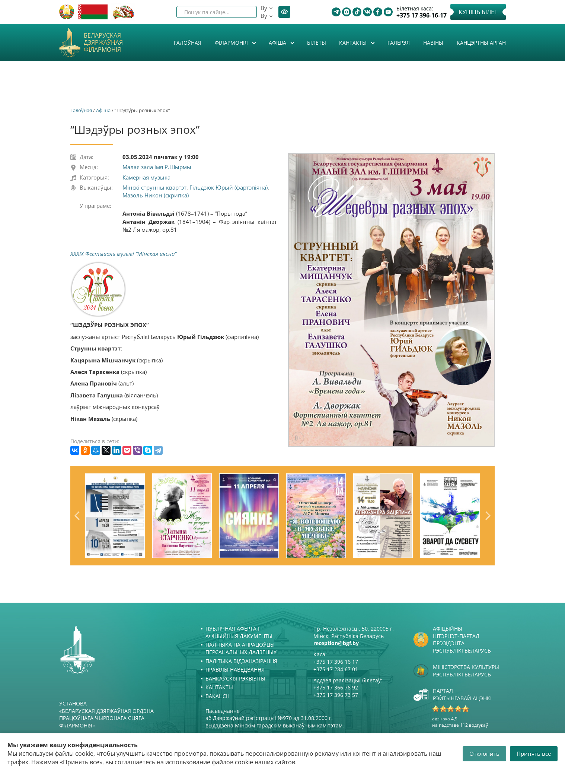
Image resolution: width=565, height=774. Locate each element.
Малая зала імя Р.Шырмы (156, 167)
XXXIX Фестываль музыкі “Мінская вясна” (123, 253)
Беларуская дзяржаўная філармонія (103, 43)
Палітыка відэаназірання (241, 660)
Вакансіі (217, 696)
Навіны (433, 42)
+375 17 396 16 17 (335, 661)
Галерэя (398, 42)
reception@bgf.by (336, 643)
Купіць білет (478, 12)
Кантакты (353, 42)
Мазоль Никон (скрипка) (155, 195)
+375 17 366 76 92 (335, 687)
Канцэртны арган (481, 42)
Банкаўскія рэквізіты (235, 678)
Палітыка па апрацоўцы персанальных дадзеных (241, 648)
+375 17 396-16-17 (421, 15)
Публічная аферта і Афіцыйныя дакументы (238, 632)
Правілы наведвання (235, 669)
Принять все (534, 753)
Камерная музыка (146, 177)
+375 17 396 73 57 (335, 694)
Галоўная (187, 42)
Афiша (278, 42)
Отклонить (484, 753)
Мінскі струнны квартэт (154, 187)
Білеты (316, 42)
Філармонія (232, 42)
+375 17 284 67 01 (335, 669)
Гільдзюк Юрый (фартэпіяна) (228, 187)
